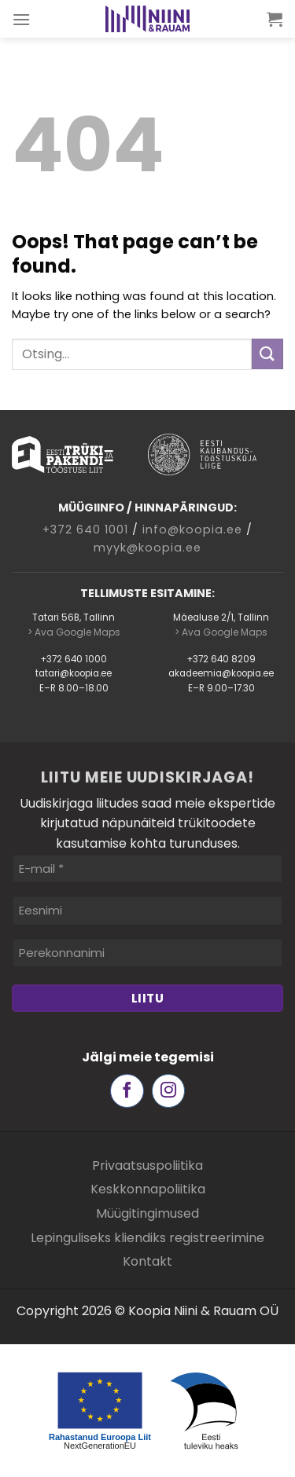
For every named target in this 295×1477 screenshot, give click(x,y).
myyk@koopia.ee (147, 547)
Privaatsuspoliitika (147, 1165)
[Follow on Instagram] (169, 1091)
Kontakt (147, 1261)
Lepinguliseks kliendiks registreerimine (147, 1238)
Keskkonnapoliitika (147, 1189)
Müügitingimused (147, 1213)
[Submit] (267, 354)
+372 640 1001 (85, 529)
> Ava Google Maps (74, 632)
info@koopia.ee (192, 529)
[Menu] (21, 19)
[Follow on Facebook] (127, 1091)
